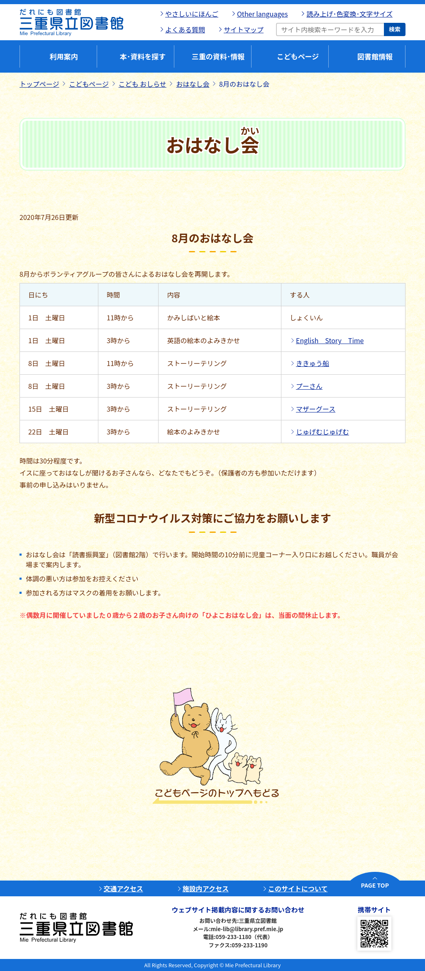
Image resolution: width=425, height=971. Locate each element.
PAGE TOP (375, 885)
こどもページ (298, 56)
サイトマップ (244, 29)
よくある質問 (185, 29)
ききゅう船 (312, 363)
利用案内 (64, 56)
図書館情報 (375, 56)
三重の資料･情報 (218, 56)
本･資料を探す (143, 56)
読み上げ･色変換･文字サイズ (349, 14)
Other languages (262, 14)
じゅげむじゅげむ (322, 432)
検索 (395, 29)
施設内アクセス (206, 888)
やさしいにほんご (191, 14)
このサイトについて (298, 888)
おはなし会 (192, 84)
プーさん (309, 386)
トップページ (39, 84)
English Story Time (330, 340)
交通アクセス (123, 888)
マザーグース (315, 409)
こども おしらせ (142, 84)
